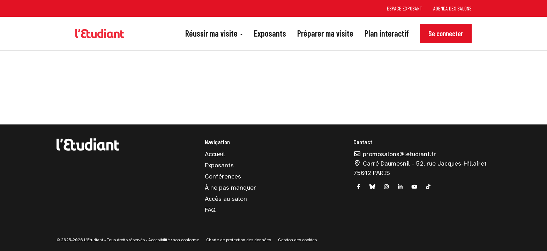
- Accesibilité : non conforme (172, 239)
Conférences (223, 176)
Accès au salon (226, 199)
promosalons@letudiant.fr (394, 154)
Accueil (215, 154)
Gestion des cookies (297, 239)
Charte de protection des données (238, 239)
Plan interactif (387, 33)
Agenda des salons (452, 8)
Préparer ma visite (325, 33)
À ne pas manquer (230, 187)
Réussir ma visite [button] (214, 33)
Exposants (270, 33)
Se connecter (445, 33)
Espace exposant (404, 8)
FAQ (210, 210)
